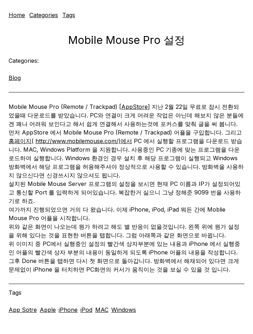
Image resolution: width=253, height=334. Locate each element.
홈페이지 (20, 141)
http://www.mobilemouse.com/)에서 (83, 141)
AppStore (134, 106)
